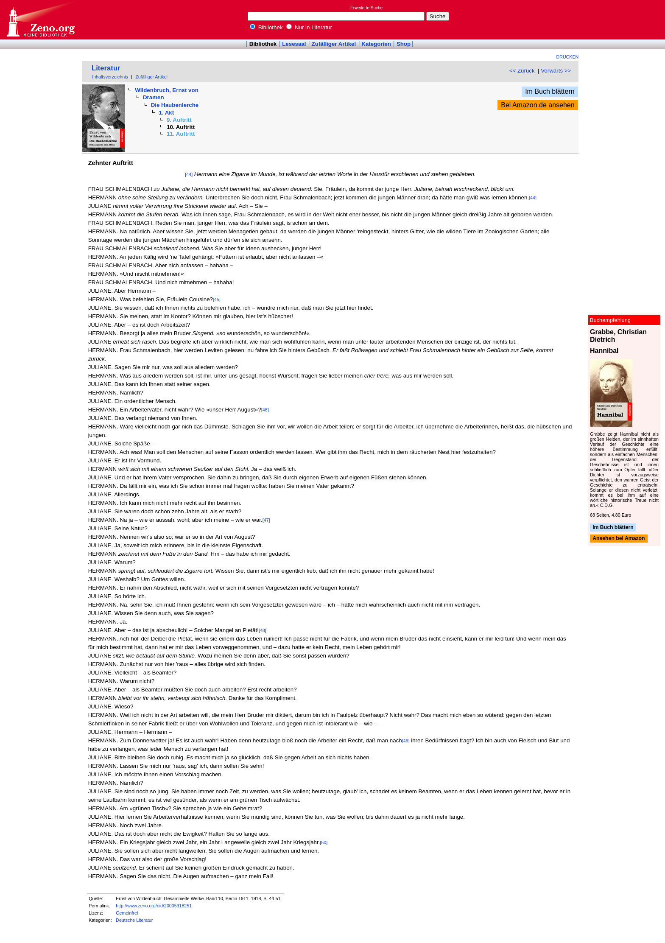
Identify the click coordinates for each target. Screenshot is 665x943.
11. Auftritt (181, 134)
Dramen (153, 97)
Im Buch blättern (550, 91)
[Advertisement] (626, 19)
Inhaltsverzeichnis (110, 76)
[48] (262, 630)
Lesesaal (294, 44)
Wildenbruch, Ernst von (166, 90)
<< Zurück (522, 70)
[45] (217, 299)
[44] (189, 174)
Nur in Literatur (309, 27)
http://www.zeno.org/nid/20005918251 (154, 905)
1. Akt (166, 112)
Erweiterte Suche (366, 8)
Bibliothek (266, 27)
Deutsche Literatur (134, 920)
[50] (323, 842)
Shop (404, 44)
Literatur (106, 68)
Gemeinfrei (127, 912)
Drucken (567, 56)
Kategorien (376, 44)
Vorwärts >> (556, 70)
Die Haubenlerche (175, 105)
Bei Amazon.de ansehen (537, 105)
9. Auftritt (179, 120)
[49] (406, 740)
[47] (266, 520)
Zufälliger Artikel (334, 44)
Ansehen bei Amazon (618, 539)
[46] (265, 409)
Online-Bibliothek (40, 19)
